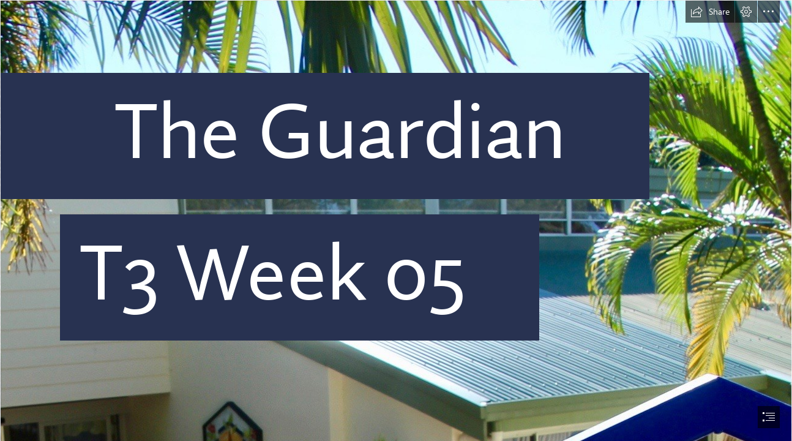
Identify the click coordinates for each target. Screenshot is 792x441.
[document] (396, 220)
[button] (710, 12)
